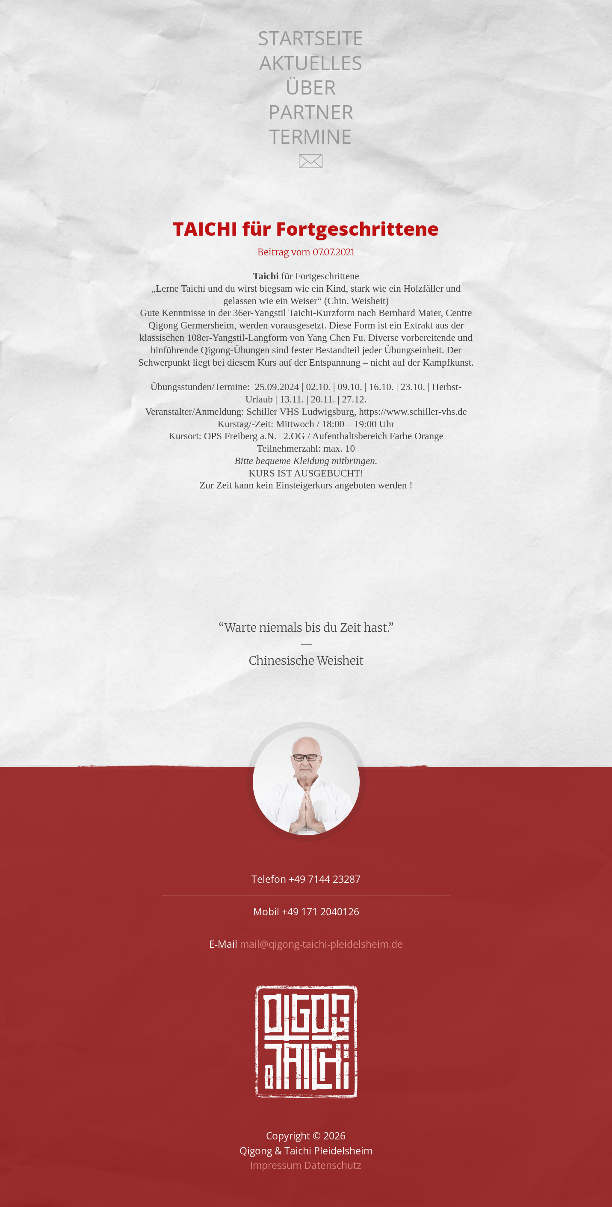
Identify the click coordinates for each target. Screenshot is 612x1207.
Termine (310, 136)
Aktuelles (310, 62)
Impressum (276, 1165)
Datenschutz (332, 1165)
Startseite (311, 37)
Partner (310, 111)
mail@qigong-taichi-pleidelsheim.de (321, 944)
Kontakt (310, 166)
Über (310, 87)
